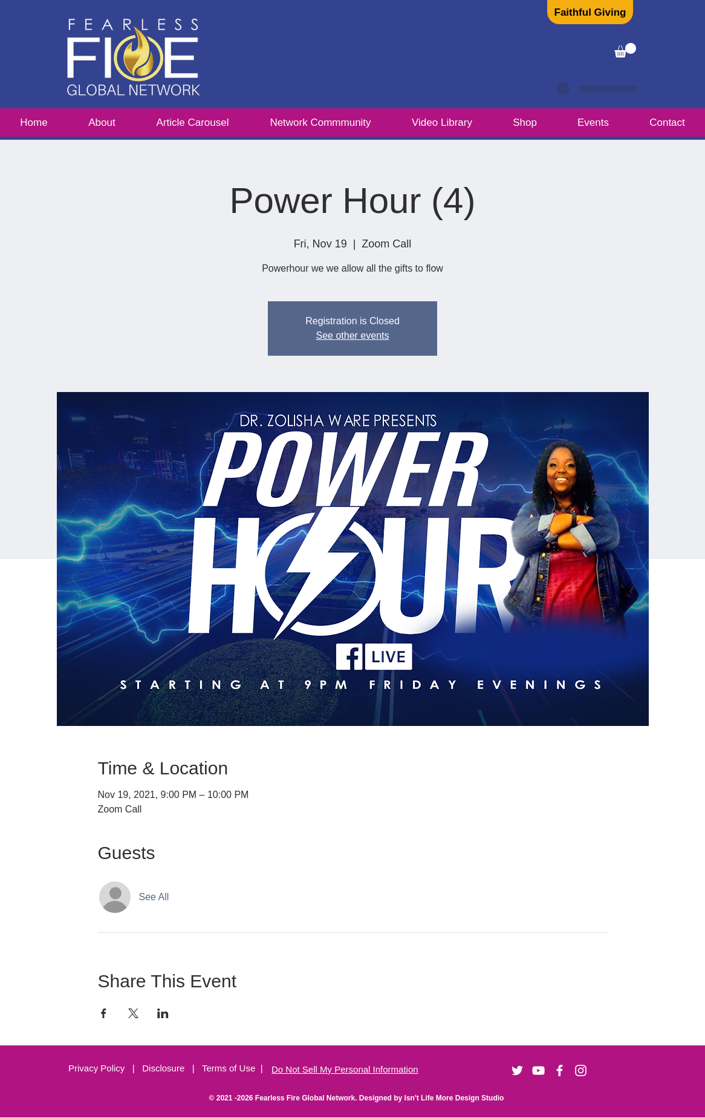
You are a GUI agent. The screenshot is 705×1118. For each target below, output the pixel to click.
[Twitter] (517, 1070)
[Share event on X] (133, 1013)
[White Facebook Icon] (559, 1070)
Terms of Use (228, 1068)
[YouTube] (538, 1070)
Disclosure (167, 1068)
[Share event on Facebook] (103, 1013)
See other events (352, 335)
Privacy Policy (98, 1068)
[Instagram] (580, 1070)
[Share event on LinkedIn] (163, 1013)
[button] (625, 50)
